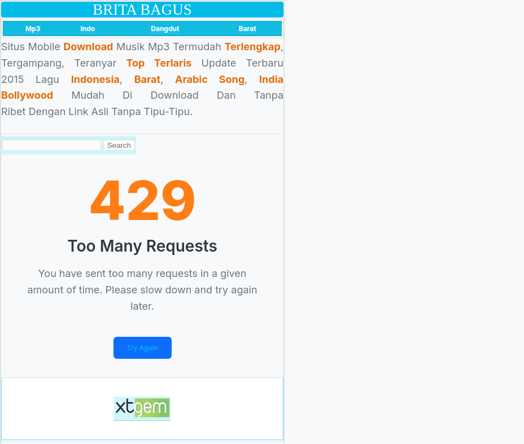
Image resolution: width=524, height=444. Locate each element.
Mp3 (33, 28)
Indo (87, 28)
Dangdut (165, 28)
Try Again (142, 348)
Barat (247, 28)
